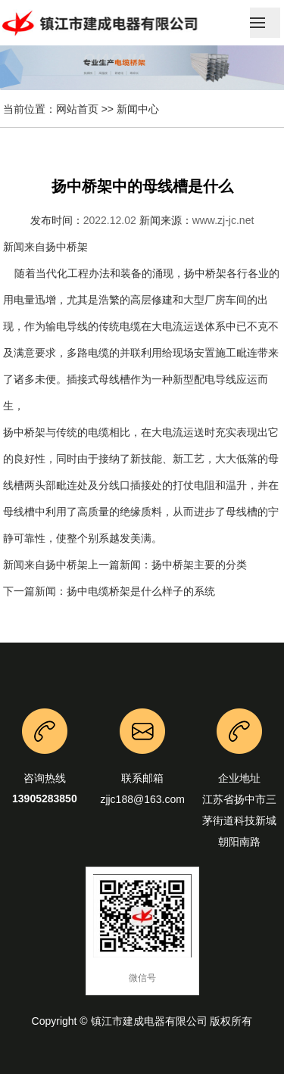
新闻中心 (138, 109)
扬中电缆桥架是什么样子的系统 (141, 591)
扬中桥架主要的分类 (199, 565)
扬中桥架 (66, 247)
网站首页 (77, 109)
